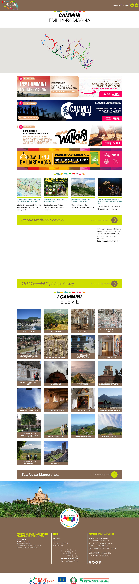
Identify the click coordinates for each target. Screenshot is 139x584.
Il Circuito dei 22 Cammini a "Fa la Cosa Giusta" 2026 (28, 195)
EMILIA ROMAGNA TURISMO (99, 535)
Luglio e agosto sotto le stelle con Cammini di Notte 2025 (110, 196)
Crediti (55, 535)
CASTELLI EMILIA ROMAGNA (99, 550)
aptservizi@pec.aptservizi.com (28, 542)
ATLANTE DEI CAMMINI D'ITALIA (100, 538)
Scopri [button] (126, 5)
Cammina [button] (117, 5)
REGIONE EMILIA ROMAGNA (99, 533)
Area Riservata (58, 540)
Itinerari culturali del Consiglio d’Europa (81, 195)
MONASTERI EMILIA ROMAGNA (100, 548)
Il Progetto (56, 533)
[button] (132, 5)
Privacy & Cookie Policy (61, 538)
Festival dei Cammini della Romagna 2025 (55, 195)
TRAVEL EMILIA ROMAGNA (98, 540)
